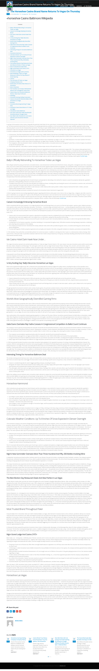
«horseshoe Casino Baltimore (17, 111)
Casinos (12, 78)
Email (20, 611)
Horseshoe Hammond (15, 53)
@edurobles (16, 14)
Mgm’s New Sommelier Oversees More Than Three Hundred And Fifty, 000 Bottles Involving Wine (21, 59)
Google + (17, 611)
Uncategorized (25, 14)
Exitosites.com (62, 667)
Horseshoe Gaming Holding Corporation (20, 97)
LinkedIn (14, 611)
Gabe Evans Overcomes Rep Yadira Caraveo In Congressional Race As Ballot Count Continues (21, 46)
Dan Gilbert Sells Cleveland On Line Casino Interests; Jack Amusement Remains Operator (21, 117)
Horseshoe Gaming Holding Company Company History (18, 639)
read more (13, 652)
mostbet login (83, 156)
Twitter (11, 611)
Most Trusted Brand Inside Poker (18, 66)
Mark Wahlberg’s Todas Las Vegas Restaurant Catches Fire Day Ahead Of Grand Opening (19, 75)
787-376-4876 (87, 6)
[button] (48, 658)
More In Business (14, 87)
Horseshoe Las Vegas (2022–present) (19, 72)
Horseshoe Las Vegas (15, 70)
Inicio (56, 6)
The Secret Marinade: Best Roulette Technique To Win (84, 639)
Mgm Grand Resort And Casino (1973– (19, 68)
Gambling (12, 95)
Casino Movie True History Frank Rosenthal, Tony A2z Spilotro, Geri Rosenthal (40, 639)
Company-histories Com (16, 82)
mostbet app (63, 198)
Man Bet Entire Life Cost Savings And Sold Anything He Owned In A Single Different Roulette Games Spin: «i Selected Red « (62, 641)
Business (12, 102)
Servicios (72, 6)
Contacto (79, 6)
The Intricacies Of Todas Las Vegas (18, 80)
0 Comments (33, 14)
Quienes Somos (64, 6)
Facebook (8, 611)
